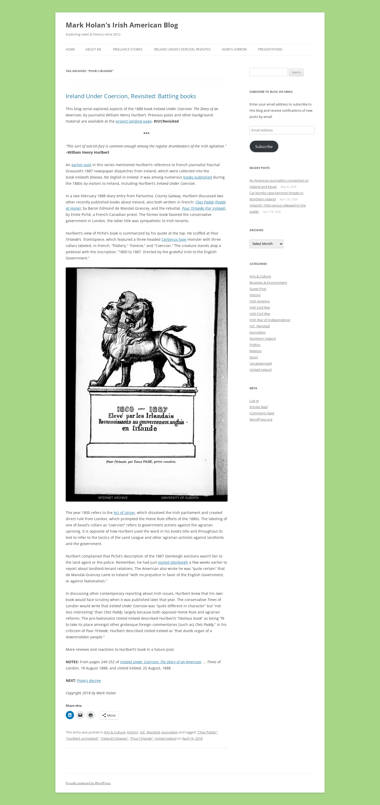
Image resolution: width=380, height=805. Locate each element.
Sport (254, 357)
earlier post (81, 164)
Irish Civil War (260, 307)
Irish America (259, 301)
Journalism (170, 732)
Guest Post (258, 288)
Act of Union (124, 512)
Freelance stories (128, 49)
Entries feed (259, 407)
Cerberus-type (174, 239)
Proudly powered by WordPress (88, 783)
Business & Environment (268, 282)
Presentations (270, 49)
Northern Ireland (263, 338)
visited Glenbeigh (173, 562)
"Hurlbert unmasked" (82, 738)
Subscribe (264, 146)
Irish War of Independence (270, 319)
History (132, 732)
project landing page (134, 121)
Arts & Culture (114, 732)
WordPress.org (261, 419)
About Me (93, 49)
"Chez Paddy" (207, 732)
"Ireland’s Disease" (114, 738)
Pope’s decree (89, 680)
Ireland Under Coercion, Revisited (182, 49)
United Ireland (166, 738)
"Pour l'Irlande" (141, 738)
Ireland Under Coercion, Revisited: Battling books (131, 96)
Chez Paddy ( (205, 202)
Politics (255, 344)
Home (70, 49)
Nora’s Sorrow (234, 49)
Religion (256, 351)
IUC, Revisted (150, 732)
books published (197, 177)
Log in (254, 400)
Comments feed (262, 413)
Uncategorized (261, 363)
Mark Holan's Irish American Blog (122, 25)
